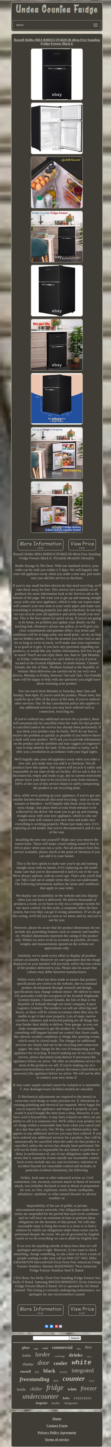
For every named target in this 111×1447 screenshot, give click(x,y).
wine (72, 1388)
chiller (36, 1388)
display (28, 1364)
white (81, 1362)
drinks (76, 1355)
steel (64, 1372)
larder (42, 1354)
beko (66, 1398)
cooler (61, 1363)
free (37, 1372)
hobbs (26, 1356)
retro (79, 1349)
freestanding (34, 1379)
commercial (62, 1347)
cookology (59, 1356)
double (55, 1403)
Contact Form (56, 1426)
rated (45, 1348)
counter (74, 1378)
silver (89, 1356)
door (44, 1362)
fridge (55, 1387)
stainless (82, 1398)
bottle (21, 1389)
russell (25, 1371)
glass (26, 1348)
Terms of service (57, 1439)
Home (57, 1419)
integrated (83, 1370)
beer (56, 1380)
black (49, 1371)
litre (88, 1347)
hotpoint (41, 1403)
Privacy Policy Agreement (57, 1433)
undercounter (40, 1396)
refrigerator (71, 1403)
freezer (89, 1388)
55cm (91, 1380)
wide (36, 1348)
